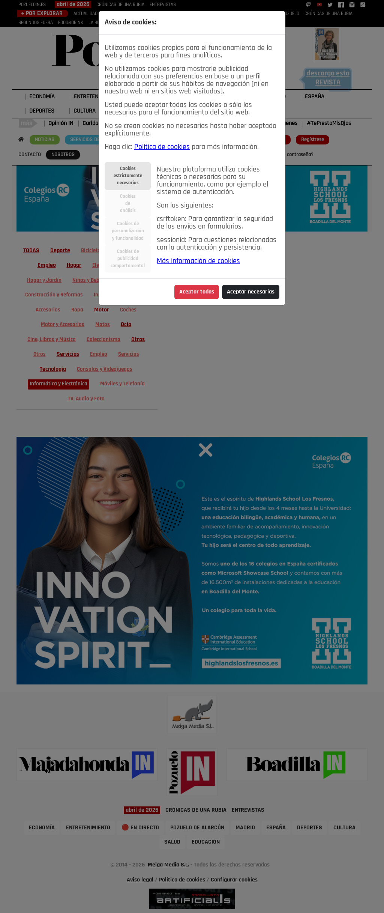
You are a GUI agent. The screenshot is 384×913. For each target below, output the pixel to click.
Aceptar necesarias (250, 292)
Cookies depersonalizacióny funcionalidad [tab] (128, 231)
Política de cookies (162, 147)
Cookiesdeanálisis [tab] (128, 203)
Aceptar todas (196, 292)
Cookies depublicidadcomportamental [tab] (128, 258)
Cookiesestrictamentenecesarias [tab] (128, 175)
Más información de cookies (198, 261)
